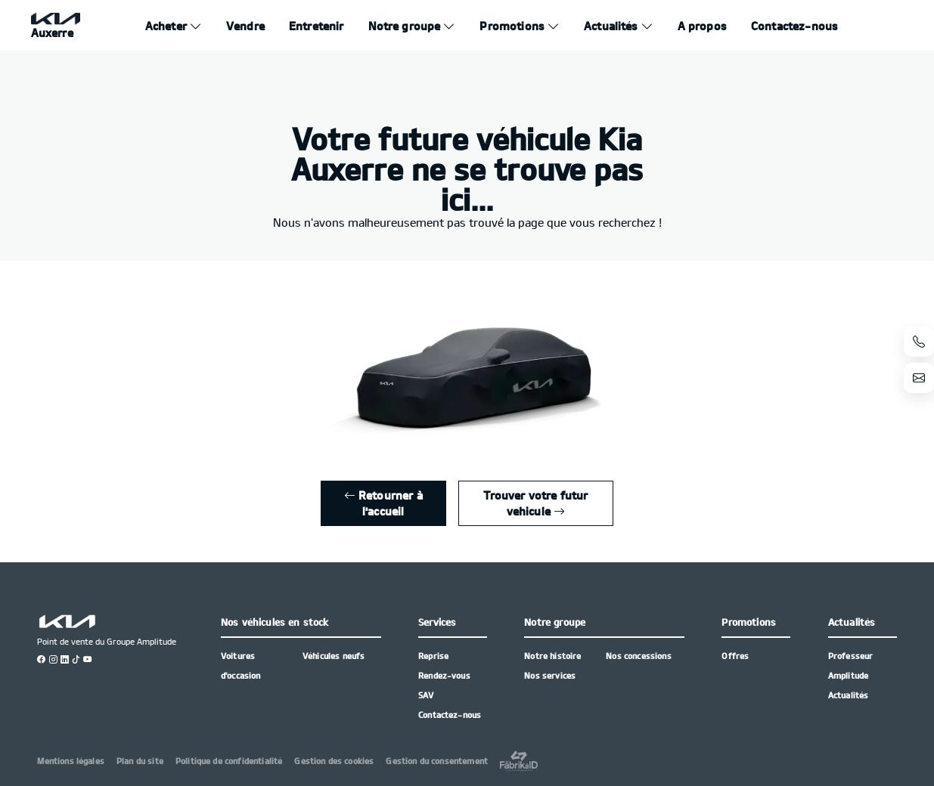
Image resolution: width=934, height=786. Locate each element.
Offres (735, 656)
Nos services (550, 675)
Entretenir (316, 25)
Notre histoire (552, 656)
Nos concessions (638, 656)
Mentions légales (70, 761)
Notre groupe (404, 25)
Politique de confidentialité (228, 761)
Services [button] (437, 622)
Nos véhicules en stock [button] (275, 622)
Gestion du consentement (437, 761)
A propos (702, 25)
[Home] (55, 26)
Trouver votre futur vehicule (535, 503)
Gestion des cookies (334, 761)
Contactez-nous (794, 25)
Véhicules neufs (334, 656)
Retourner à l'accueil (383, 503)
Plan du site (139, 761)
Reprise (433, 656)
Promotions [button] (748, 622)
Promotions (512, 25)
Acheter (166, 25)
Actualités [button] (852, 622)
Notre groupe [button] (554, 622)
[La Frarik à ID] (519, 760)
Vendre (245, 25)
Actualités (611, 25)
